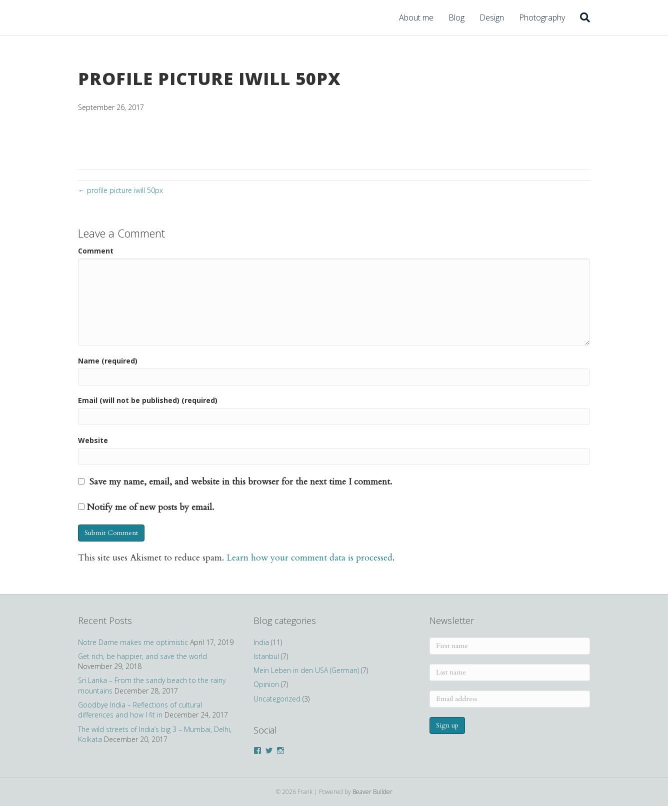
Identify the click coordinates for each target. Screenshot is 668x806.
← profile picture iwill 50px (120, 190)
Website (93, 440)
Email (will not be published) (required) (148, 400)
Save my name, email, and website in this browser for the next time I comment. (241, 482)
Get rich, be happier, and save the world (142, 656)
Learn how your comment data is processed (309, 558)
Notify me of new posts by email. (150, 507)
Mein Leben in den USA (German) (306, 670)
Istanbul (266, 656)
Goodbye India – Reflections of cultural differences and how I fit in (140, 710)
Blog (456, 17)
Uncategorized (277, 699)
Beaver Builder (372, 792)
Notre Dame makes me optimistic (133, 642)
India (261, 642)
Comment (96, 251)
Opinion (266, 684)
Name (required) (108, 361)
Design (492, 17)
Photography (542, 17)
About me (416, 17)
